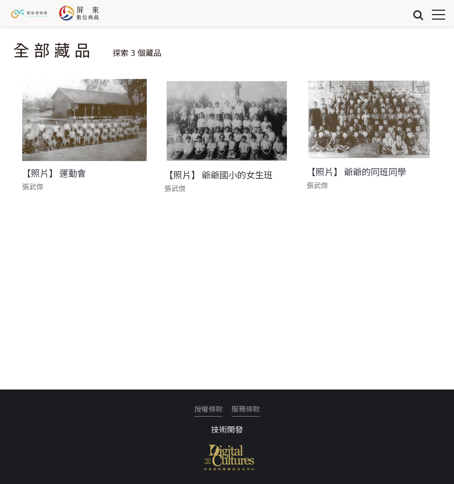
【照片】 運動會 (54, 173)
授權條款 (208, 408)
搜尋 (418, 14)
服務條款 (245, 408)
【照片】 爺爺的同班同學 (356, 171)
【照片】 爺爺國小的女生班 (218, 174)
